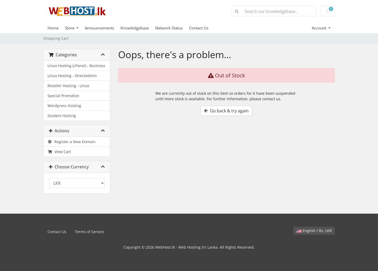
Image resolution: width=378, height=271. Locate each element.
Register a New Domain (72, 141)
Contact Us (198, 28)
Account (319, 28)
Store (70, 28)
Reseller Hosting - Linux (68, 85)
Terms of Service (89, 231)
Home (53, 28)
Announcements (99, 28)
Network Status (169, 28)
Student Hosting (62, 115)
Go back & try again (226, 111)
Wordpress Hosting (64, 105)
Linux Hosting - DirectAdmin (72, 75)
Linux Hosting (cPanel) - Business (76, 65)
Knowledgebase (134, 28)
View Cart (59, 151)
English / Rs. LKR (314, 230)
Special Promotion (63, 95)
